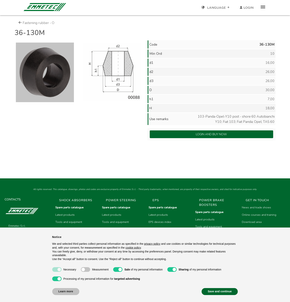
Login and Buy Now (211, 134)
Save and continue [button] (220, 291)
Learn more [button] (65, 291)
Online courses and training (259, 215)
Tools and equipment (68, 222)
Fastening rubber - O (36, 23)
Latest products (65, 215)
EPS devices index (160, 222)
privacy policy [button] (152, 243)
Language (215, 8)
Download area (252, 222)
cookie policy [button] (133, 247)
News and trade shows (256, 207)
